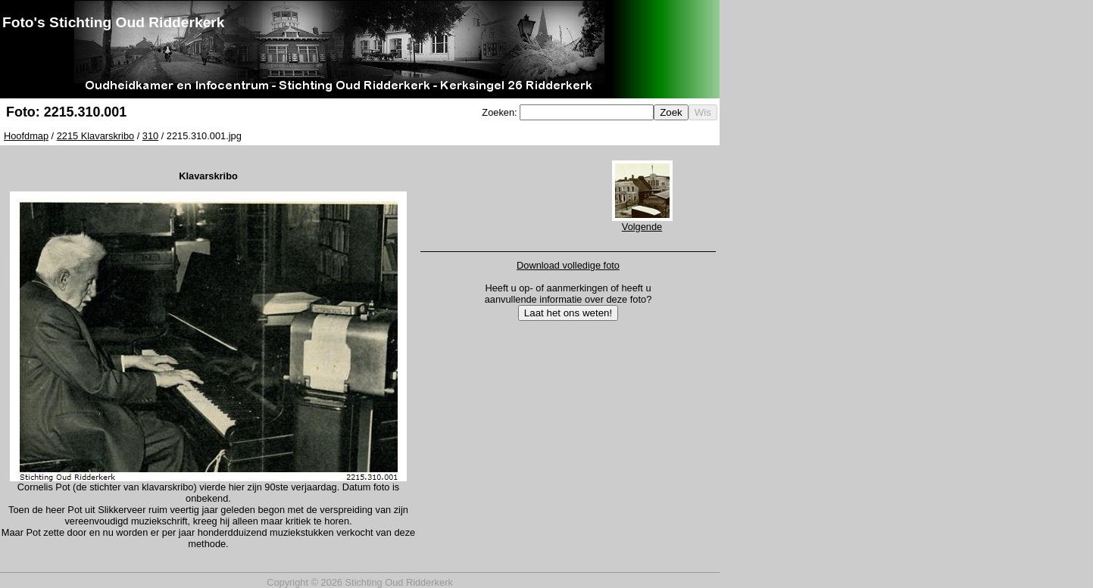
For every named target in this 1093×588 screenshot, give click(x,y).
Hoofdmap (26, 136)
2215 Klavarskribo (95, 136)
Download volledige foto (568, 265)
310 (150, 136)
